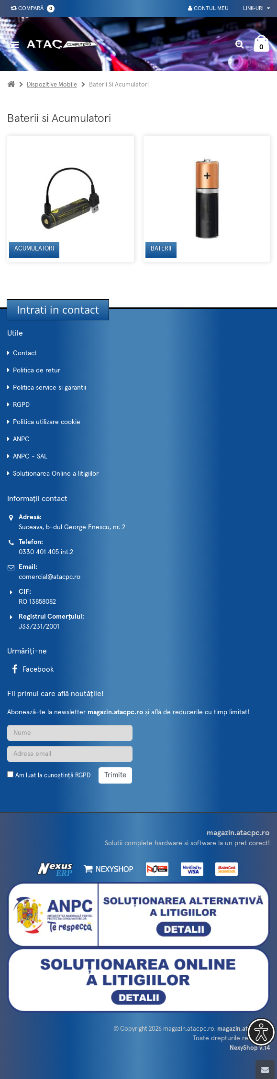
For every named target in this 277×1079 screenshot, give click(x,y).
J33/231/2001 (39, 626)
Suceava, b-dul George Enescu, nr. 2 (72, 527)
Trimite (115, 775)
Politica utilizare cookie (46, 422)
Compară (31, 8)
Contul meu (208, 8)
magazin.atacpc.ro (188, 1029)
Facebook (31, 669)
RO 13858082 (37, 602)
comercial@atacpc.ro (49, 577)
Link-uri (256, 8)
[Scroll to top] (265, 1069)
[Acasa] (11, 85)
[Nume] (70, 733)
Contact (25, 353)
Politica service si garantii (49, 387)
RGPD (21, 405)
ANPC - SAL (30, 456)
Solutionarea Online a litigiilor (56, 473)
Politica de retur (36, 370)
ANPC (21, 439)
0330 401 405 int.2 (46, 552)
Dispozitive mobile (52, 85)
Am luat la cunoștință (52, 776)
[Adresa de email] (70, 754)
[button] (261, 1032)
